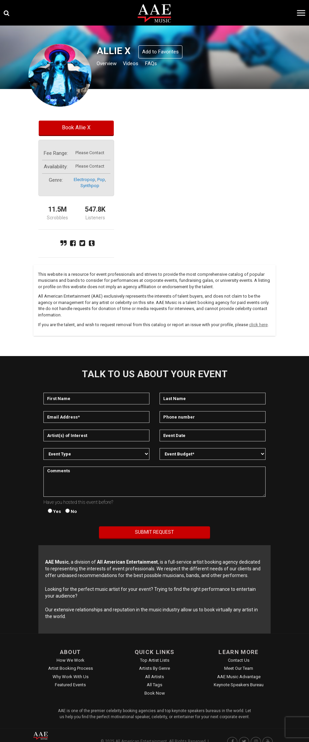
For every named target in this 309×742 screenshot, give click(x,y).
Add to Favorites (160, 52)
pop (101, 179)
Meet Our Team (238, 668)
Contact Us (238, 660)
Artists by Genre (154, 668)
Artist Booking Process (70, 668)
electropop (84, 179)
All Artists (154, 676)
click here (258, 324)
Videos (138, 64)
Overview (109, 64)
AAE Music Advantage (239, 676)
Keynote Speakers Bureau (239, 684)
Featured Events (70, 684)
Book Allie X (76, 127)
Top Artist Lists (154, 660)
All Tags (154, 684)
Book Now (154, 693)
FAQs (162, 64)
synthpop (89, 185)
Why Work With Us (71, 676)
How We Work (70, 660)
